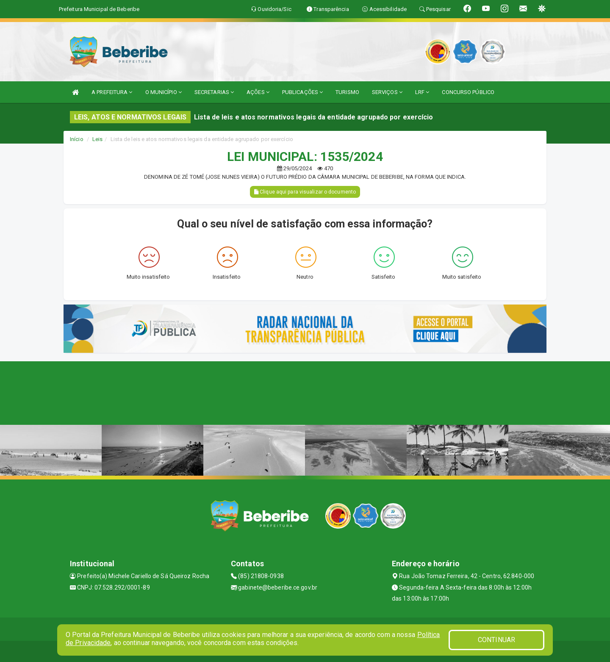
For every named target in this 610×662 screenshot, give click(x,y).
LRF (422, 92)
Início (76, 139)
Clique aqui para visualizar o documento (305, 192)
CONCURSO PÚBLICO (468, 92)
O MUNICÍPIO (163, 92)
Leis (97, 139)
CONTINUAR (496, 640)
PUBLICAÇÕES (302, 92)
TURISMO (347, 92)
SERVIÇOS (387, 92)
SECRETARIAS (214, 92)
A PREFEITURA (112, 92)
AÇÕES (258, 92)
